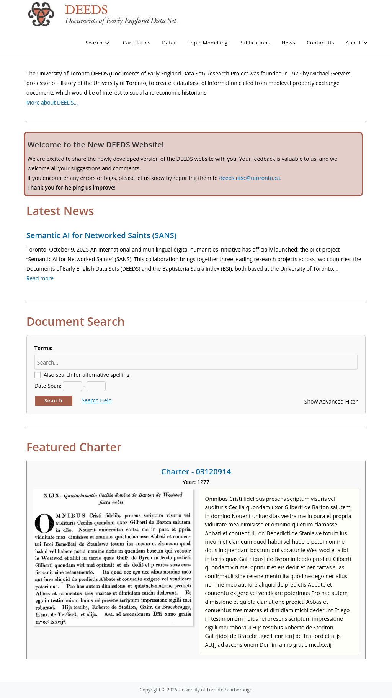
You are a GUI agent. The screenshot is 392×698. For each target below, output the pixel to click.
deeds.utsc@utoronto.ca (249, 177)
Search (53, 400)
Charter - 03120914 (196, 471)
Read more (40, 278)
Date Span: (48, 385)
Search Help (96, 400)
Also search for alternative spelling (86, 374)
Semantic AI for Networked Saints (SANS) (101, 235)
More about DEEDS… (52, 102)
